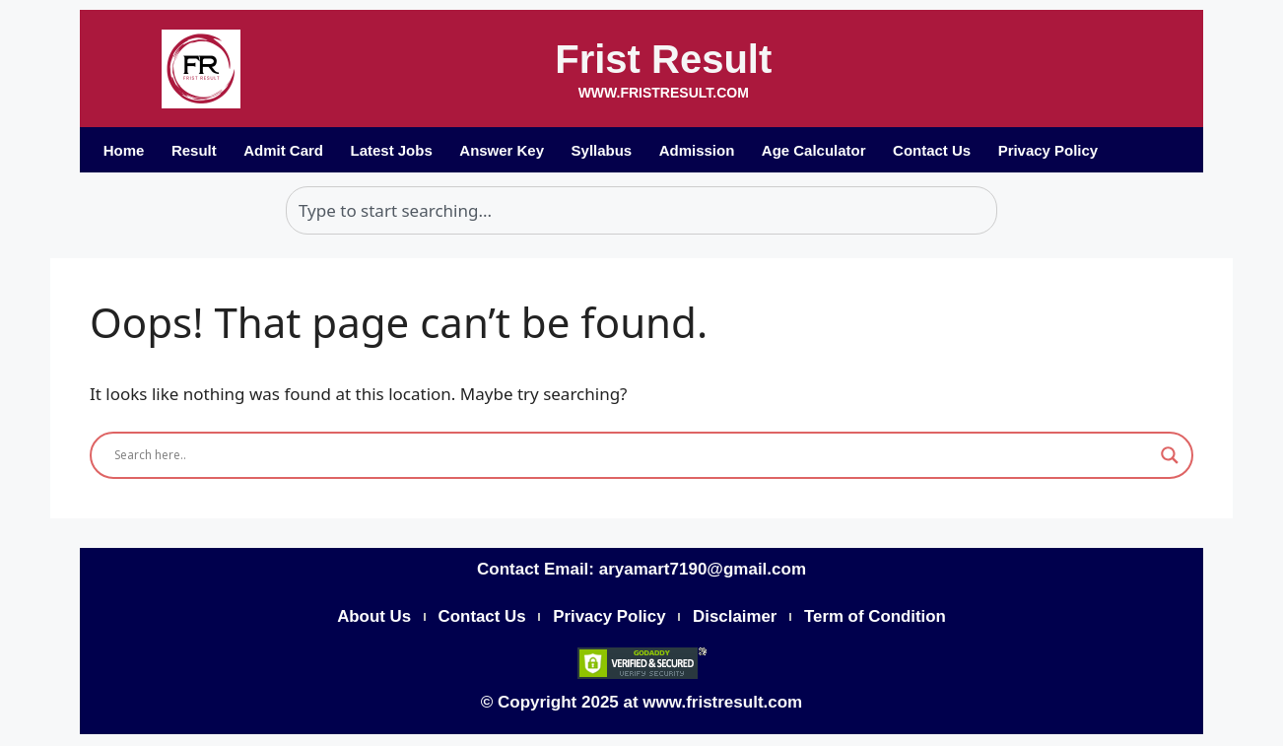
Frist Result (663, 59)
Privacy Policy (1053, 150)
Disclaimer (736, 617)
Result (195, 150)
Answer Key (504, 150)
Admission (700, 150)
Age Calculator (818, 150)
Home (124, 150)
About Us (371, 617)
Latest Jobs (393, 150)
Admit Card (285, 150)
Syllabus (605, 150)
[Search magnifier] (1169, 455)
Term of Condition (877, 617)
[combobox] (641, 211)
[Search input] (632, 455)
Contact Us (937, 150)
